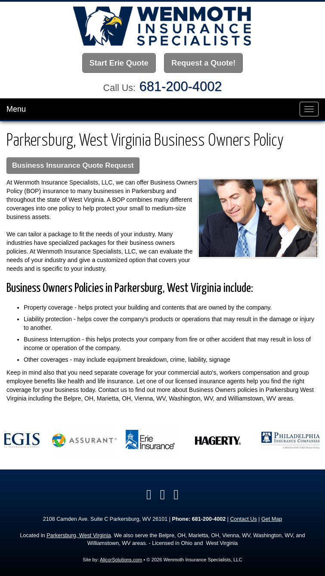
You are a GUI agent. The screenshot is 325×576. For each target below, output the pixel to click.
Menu (16, 109)
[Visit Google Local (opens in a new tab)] (176, 494)
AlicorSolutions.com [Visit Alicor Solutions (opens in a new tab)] (121, 559)
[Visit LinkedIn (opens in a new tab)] (163, 494)
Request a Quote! (203, 63)
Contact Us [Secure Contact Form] (243, 519)
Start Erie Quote (119, 63)
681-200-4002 (180, 86)
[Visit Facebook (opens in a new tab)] (149, 494)
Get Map (271, 519)
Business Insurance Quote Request (73, 165)
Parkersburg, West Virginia (78, 535)
